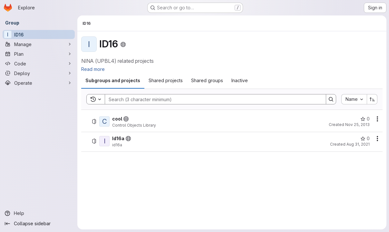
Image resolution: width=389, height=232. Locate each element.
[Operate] (39, 82)
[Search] (212, 99)
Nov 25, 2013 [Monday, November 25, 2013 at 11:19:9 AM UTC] (357, 124)
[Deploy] (39, 73)
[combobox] (354, 99)
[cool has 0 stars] (365, 118)
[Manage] (39, 44)
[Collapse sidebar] (39, 223)
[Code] (39, 63)
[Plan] (39, 53)
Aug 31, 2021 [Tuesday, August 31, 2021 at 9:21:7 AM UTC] (358, 144)
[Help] (39, 213)
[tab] (112, 80)
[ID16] (39, 34)
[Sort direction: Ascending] (372, 99)
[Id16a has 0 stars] (365, 138)
